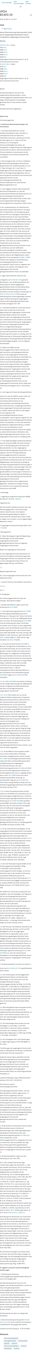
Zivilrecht (6, 1343)
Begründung (7, 29)
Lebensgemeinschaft (10, 1341)
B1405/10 (16, 1348)
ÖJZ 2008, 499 (11, 640)
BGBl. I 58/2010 (16, 499)
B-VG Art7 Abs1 (5, 45)
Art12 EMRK (7, 695)
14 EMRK (27, 257)
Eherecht (14, 1343)
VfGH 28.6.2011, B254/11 (16, 1213)
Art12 (6, 52)
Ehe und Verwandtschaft (11, 1338)
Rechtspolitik (7, 1348)
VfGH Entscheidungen (19, 2)
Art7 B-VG (7, 294)
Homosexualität (22, 1341)
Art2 (5, 47)
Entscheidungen (7, 2)
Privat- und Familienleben (11, 1346)
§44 (5, 57)
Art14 (6, 55)
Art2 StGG (11, 968)
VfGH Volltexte (28, 2)
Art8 (5, 50)
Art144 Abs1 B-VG (16, 280)
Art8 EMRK (24, 644)
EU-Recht (23, 1346)
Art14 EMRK (13, 607)
